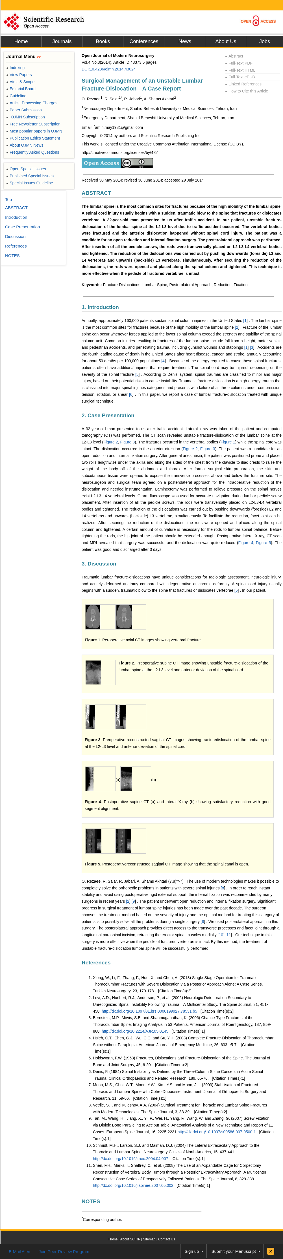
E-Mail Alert (20, 1251)
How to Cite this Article (246, 91)
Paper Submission (24, 110)
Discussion (15, 236)
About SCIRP (130, 1239)
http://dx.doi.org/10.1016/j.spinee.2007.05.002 (133, 1185)
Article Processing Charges (31, 103)
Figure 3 (127, 442)
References (96, 963)
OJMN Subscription (25, 117)
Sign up (192, 1251)
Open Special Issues (26, 169)
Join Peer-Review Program (64, 1251)
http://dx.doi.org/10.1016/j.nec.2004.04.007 (130, 1158)
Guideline (16, 96)
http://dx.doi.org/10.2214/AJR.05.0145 (135, 1031)
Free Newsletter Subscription (33, 124)
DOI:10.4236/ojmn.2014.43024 (109, 69)
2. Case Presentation (108, 415)
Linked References (243, 84)
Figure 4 (245, 542)
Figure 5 (263, 542)
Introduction (16, 217)
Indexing (15, 67)
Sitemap (149, 1239)
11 (229, 935)
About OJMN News (24, 145)
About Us (225, 41)
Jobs (264, 41)
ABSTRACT (96, 193)
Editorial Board (21, 89)
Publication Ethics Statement (33, 138)
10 (221, 935)
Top (8, 199)
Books (103, 41)
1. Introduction (100, 307)
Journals (61, 41)
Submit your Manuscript (233, 1251)
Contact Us (166, 1239)
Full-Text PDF (238, 63)
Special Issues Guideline (29, 183)
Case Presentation (22, 226)
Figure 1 (228, 442)
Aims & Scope (20, 81)
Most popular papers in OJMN (34, 131)
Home (21, 41)
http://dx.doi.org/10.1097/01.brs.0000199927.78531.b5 (149, 1011)
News (184, 41)
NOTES (91, 1201)
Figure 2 (110, 442)
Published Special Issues (30, 176)
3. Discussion (99, 564)
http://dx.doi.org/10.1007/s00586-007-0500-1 (217, 1132)
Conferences (143, 41)
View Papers (19, 74)
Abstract (234, 56)
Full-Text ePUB (240, 77)
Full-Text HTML (240, 70)
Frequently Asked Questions (32, 152)
